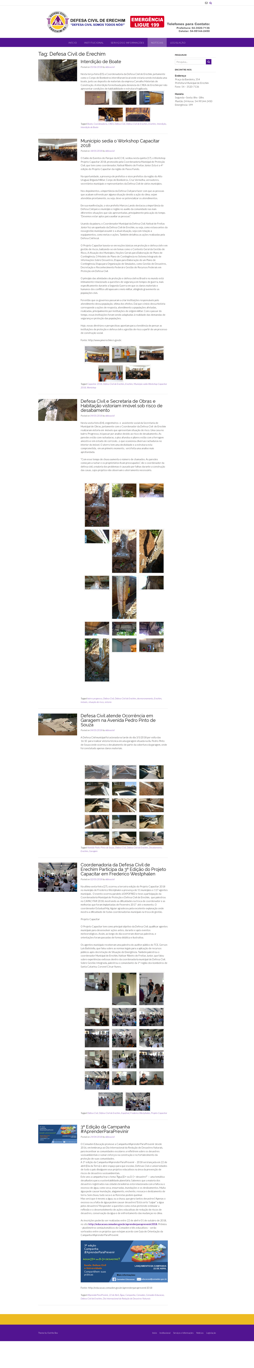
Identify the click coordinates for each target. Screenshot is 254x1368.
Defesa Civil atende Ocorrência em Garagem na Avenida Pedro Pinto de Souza (118, 720)
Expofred (125, 1119)
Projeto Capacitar (159, 1119)
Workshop (91, 387)
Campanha (130, 1301)
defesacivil (110, 67)
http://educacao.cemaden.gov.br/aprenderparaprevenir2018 (122, 1230)
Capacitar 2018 (94, 384)
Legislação (178, 42)
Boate (90, 123)
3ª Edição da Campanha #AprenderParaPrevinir (105, 1135)
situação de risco (96, 702)
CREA (111, 123)
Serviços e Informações (127, 42)
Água (122, 1301)
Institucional (94, 42)
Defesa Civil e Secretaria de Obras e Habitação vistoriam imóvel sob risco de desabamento (121, 406)
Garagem (93, 851)
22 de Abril (114, 1301)
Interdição (161, 123)
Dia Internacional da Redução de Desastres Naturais (126, 1304)
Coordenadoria (100, 123)
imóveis (84, 702)
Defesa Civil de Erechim (136, 123)
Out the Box (52, 1339)
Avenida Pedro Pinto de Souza (100, 847)
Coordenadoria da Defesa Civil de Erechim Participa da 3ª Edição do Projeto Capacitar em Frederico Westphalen (123, 869)
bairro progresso (94, 698)
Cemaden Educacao (155, 1301)
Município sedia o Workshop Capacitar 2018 (120, 143)
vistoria (108, 702)
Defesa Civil (120, 123)
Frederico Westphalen (140, 1119)
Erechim (152, 123)
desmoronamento (145, 698)
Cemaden (140, 1301)
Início (72, 42)
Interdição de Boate (101, 61)
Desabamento (155, 847)
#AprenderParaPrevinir (97, 1301)
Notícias (157, 42)
